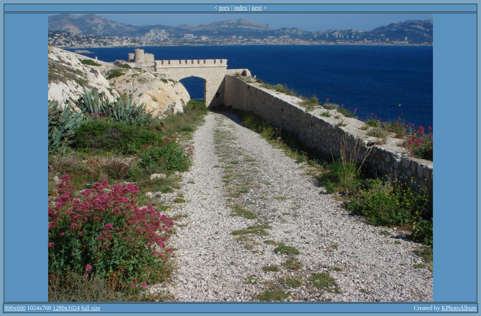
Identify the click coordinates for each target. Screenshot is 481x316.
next (256, 8)
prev (224, 8)
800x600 (15, 308)
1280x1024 (66, 308)
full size (90, 308)
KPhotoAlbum (459, 308)
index (241, 8)
